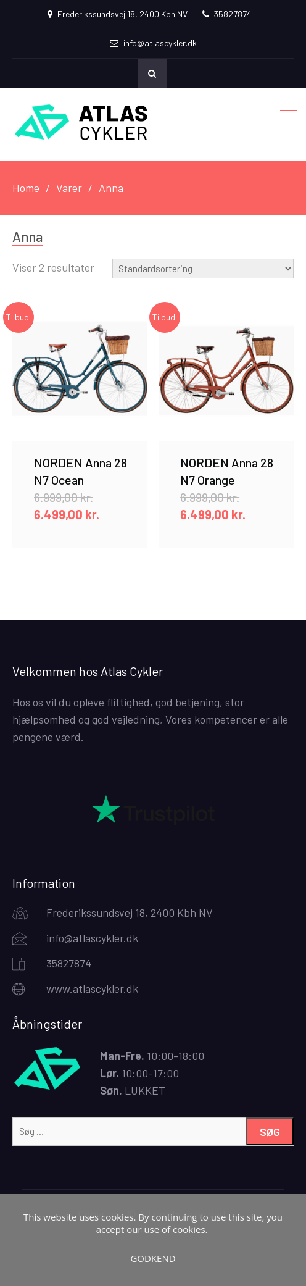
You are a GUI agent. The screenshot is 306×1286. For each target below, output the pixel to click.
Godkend (152, 1258)
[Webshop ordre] (203, 268)
